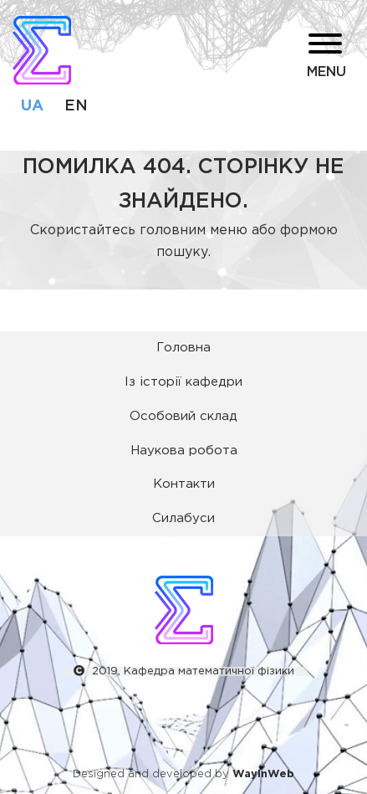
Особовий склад (183, 416)
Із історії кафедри (183, 382)
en (76, 106)
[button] (269, 58)
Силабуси (183, 518)
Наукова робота (183, 450)
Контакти (184, 484)
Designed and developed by (183, 774)
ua (32, 106)
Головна (183, 347)
